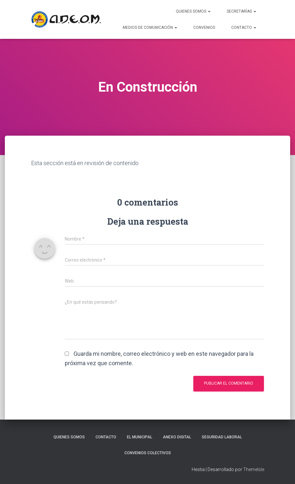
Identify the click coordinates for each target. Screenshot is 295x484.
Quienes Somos (193, 11)
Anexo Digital (177, 437)
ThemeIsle (253, 469)
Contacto (243, 27)
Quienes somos (69, 437)
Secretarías (241, 11)
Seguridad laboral (222, 437)
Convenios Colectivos (147, 453)
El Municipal (139, 437)
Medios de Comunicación (150, 27)
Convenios (204, 27)
